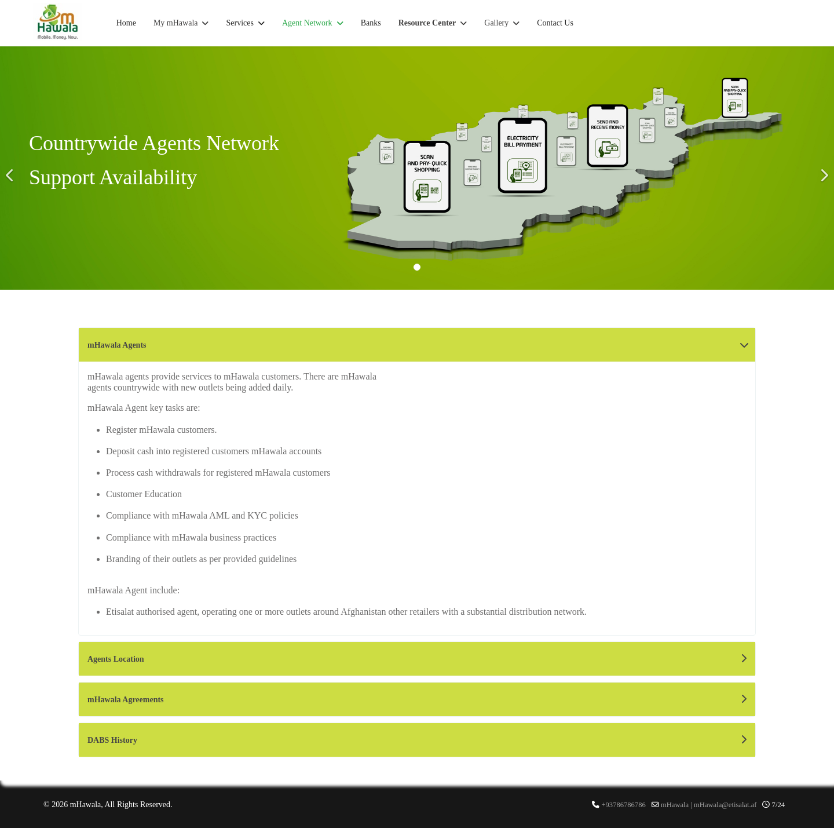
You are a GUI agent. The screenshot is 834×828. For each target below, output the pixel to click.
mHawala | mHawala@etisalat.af (709, 805)
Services (239, 23)
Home (126, 23)
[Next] (822, 168)
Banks (371, 23)
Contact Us (555, 23)
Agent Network (307, 23)
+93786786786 (623, 805)
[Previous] (11, 168)
